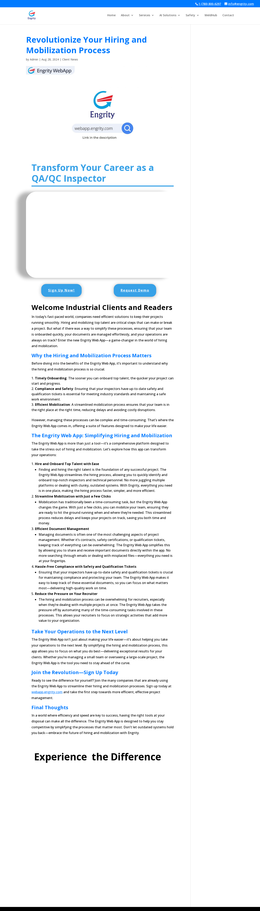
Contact (228, 15)
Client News (70, 59)
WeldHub (211, 15)
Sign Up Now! (61, 290)
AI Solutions (167, 15)
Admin (34, 59)
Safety (190, 15)
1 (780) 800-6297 (209, 4)
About (125, 15)
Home (111, 15)
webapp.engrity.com (47, 692)
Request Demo (135, 290)
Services (144, 15)
